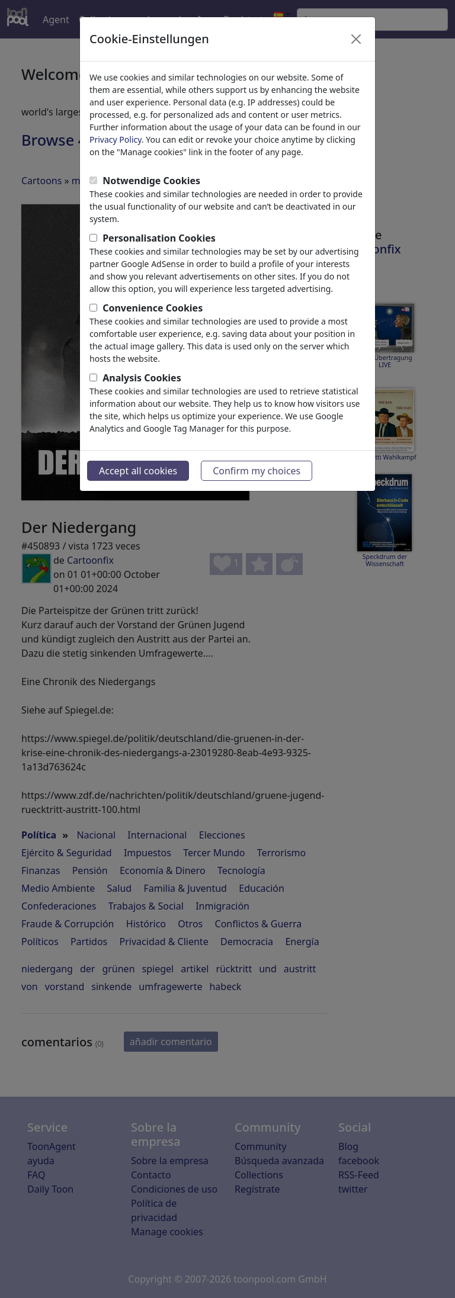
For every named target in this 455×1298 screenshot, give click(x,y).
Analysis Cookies (141, 377)
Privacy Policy (115, 139)
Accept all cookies (138, 470)
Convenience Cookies (152, 307)
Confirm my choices (256, 470)
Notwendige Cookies (151, 180)
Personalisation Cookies (159, 238)
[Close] (356, 39)
